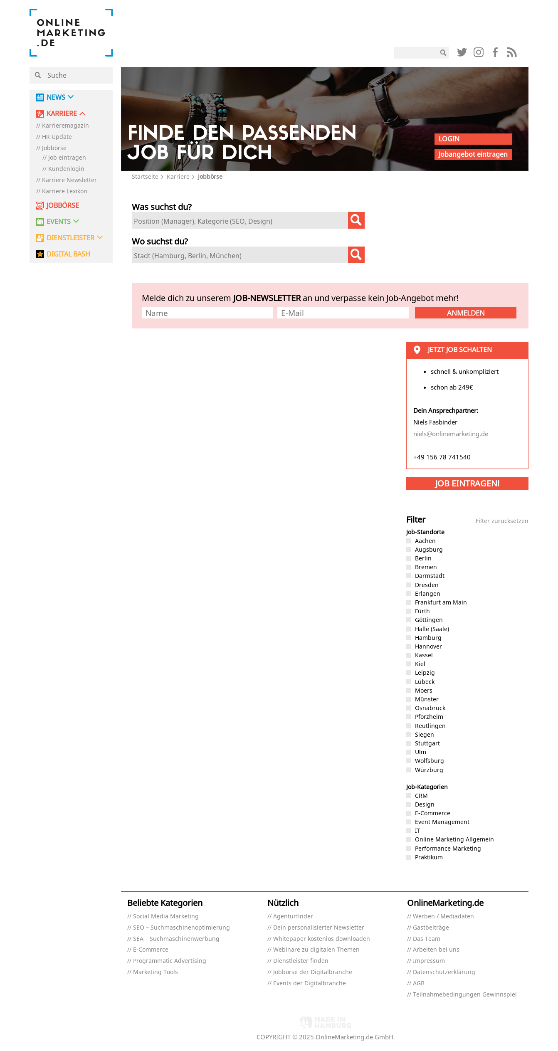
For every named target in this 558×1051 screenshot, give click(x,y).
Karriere (178, 176)
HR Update (57, 137)
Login (449, 138)
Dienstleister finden (300, 961)
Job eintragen (67, 157)
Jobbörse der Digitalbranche (312, 972)
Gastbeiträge (431, 927)
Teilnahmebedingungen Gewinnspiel (465, 994)
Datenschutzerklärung (444, 972)
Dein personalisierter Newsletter (318, 927)
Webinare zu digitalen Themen (316, 949)
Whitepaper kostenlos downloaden (321, 938)
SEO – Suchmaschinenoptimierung (181, 927)
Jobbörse (54, 148)
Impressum (429, 961)
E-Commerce (150, 949)
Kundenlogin (66, 169)
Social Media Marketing (166, 916)
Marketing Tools (155, 972)
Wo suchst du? (160, 241)
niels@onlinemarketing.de (450, 433)
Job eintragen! (467, 483)
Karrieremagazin (65, 125)
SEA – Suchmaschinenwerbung (176, 938)
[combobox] (248, 220)
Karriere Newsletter (69, 180)
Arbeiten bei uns (436, 949)
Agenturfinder (293, 916)
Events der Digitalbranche (309, 983)
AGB (419, 983)
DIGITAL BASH (68, 254)
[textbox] (242, 221)
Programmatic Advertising (169, 961)
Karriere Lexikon (64, 191)
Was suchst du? (162, 206)
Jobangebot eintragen (473, 154)
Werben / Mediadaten (443, 916)
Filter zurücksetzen (502, 521)
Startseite (145, 176)
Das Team (426, 938)
